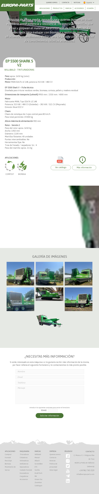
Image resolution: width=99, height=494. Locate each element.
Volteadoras (24, 461)
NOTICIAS (77, 2)
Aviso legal (54, 470)
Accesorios (24, 479)
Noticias (52, 461)
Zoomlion (38, 482)
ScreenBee (39, 464)
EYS (36, 467)
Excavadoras (24, 473)
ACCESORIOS (79, 8)
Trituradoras (24, 454)
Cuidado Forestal (26, 470)
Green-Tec (38, 479)
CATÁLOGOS (66, 15)
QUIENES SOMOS (51, 2)
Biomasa (8, 464)
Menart (37, 457)
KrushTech (38, 473)
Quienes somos (55, 454)
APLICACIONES (45, 8)
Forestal (8, 457)
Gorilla (37, 470)
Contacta (53, 457)
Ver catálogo (60, 167)
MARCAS (68, 8)
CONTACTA (65, 2)
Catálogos (38, 486)
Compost (8, 454)
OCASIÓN (90, 8)
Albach (37, 461)
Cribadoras (23, 457)
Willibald (38, 454)
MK (36, 476)
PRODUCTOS (57, 8)
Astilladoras (24, 464)
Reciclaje (8, 461)
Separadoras (24, 467)
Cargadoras (24, 476)
